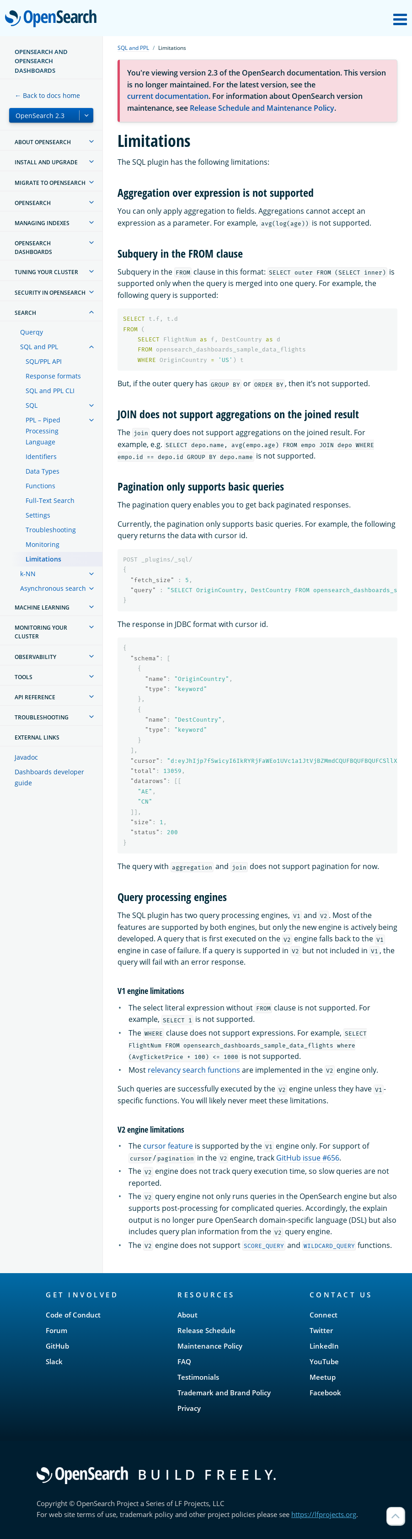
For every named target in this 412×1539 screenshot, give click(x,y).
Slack (54, 1361)
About (187, 1314)
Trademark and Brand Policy (224, 1392)
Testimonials (198, 1377)
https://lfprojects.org (323, 1514)
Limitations (43, 559)
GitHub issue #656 (307, 1158)
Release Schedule (206, 1330)
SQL (31, 405)
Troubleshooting (51, 529)
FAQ (184, 1361)
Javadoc (26, 757)
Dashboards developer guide (49, 777)
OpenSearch (53, 19)
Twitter (321, 1330)
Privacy (189, 1408)
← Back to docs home (47, 95)
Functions (40, 485)
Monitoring (42, 544)
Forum (56, 1330)
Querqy (31, 332)
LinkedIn (324, 1345)
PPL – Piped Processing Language (43, 431)
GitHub (57, 1345)
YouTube (324, 1361)
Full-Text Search (50, 500)
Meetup (323, 1377)
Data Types (42, 471)
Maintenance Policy (209, 1345)
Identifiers (41, 456)
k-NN (28, 573)
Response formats (53, 376)
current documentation (168, 96)
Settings (38, 515)
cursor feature (168, 1146)
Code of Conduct (73, 1314)
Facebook (325, 1392)
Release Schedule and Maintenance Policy (262, 108)
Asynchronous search (53, 588)
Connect (323, 1314)
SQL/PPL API (44, 361)
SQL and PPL (39, 346)
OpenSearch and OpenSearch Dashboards (41, 61)
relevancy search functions (194, 1070)
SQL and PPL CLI (50, 390)
